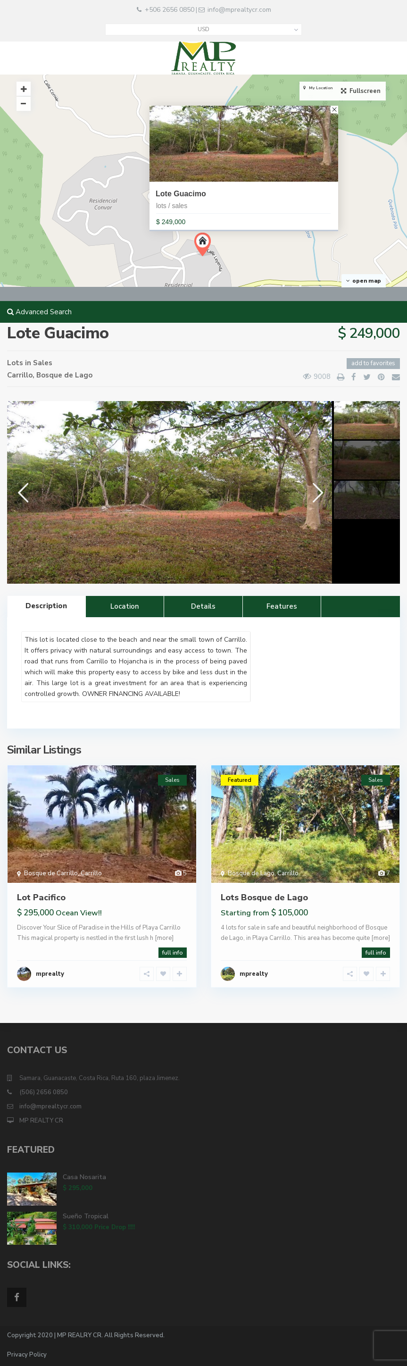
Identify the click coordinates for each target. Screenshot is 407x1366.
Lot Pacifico (41, 897)
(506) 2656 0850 (43, 1092)
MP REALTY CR (41, 1120)
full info (172, 952)
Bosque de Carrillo (51, 873)
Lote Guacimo (181, 194)
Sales (42, 363)
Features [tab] (281, 606)
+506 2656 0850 (169, 9)
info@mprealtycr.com (239, 9)
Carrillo (20, 375)
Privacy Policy (27, 1354)
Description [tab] (46, 606)
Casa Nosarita (84, 1177)
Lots (15, 363)
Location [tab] (124, 606)
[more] (164, 938)
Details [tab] (203, 606)
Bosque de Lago (64, 375)
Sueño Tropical (85, 1216)
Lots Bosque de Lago (264, 897)
